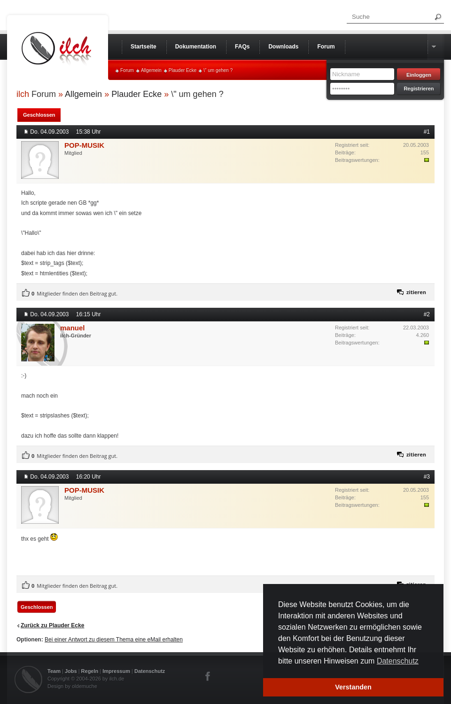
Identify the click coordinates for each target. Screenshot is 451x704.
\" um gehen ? (218, 70)
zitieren (416, 292)
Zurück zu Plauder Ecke (52, 625)
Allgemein (151, 70)
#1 (427, 131)
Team (54, 671)
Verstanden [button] (353, 687)
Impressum (116, 671)
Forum (127, 70)
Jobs (71, 671)
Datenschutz (149, 671)
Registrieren (419, 88)
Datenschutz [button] (398, 661)
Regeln (90, 671)
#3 (427, 476)
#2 (427, 314)
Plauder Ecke (182, 70)
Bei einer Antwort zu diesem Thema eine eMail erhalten (114, 639)
